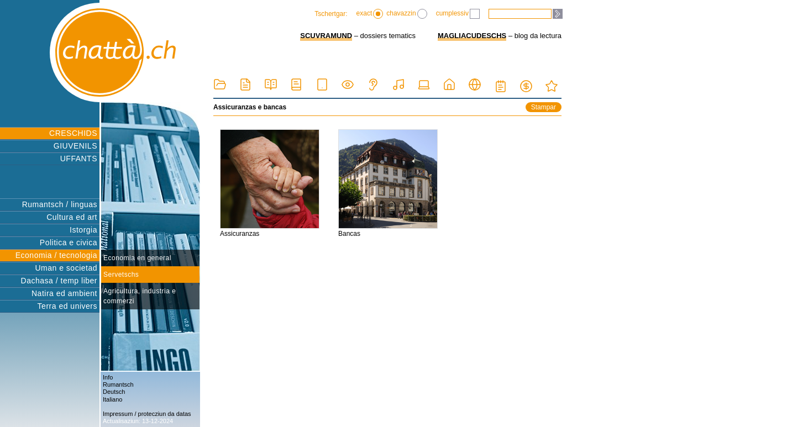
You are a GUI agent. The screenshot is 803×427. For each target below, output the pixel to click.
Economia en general (137, 258)
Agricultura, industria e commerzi (139, 296)
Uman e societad (66, 267)
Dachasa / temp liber (59, 280)
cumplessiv (458, 14)
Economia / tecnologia (56, 255)
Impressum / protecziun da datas (147, 413)
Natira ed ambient (64, 293)
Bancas (388, 183)
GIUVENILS (75, 145)
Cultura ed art (71, 217)
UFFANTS (78, 158)
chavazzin (406, 14)
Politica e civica (68, 242)
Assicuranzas (269, 183)
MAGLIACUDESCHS (472, 35)
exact (370, 14)
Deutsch (114, 391)
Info (108, 377)
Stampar (543, 107)
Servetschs (121, 274)
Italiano (112, 399)
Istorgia (83, 229)
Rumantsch (118, 384)
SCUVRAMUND (326, 35)
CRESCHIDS (73, 133)
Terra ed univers (67, 306)
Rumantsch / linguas (59, 204)
